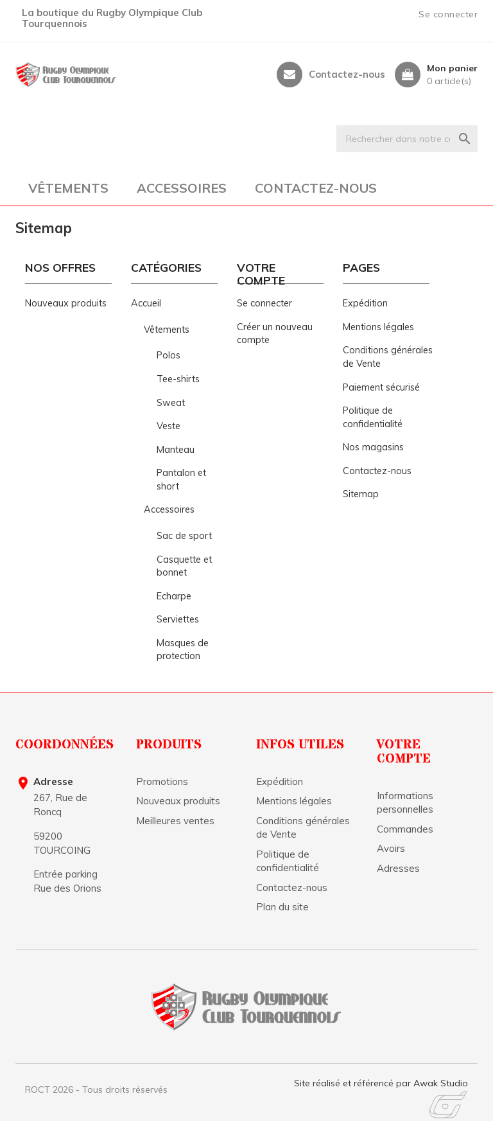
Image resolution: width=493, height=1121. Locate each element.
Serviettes (178, 619)
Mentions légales (378, 327)
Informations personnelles (405, 802)
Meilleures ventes (175, 821)
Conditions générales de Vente (303, 827)
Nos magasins (373, 447)
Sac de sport (184, 536)
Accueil (146, 303)
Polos (168, 355)
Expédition (365, 303)
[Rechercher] (407, 138)
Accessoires (182, 188)
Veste (168, 426)
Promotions (162, 781)
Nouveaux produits (66, 303)
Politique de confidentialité (287, 861)
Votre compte (404, 752)
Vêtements (68, 188)
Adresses (398, 868)
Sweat (171, 403)
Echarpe (174, 596)
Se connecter (264, 303)
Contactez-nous (347, 74)
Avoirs (391, 848)
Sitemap (361, 494)
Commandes (405, 829)
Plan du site (282, 907)
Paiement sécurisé (381, 387)
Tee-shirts (178, 379)
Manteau (176, 449)
